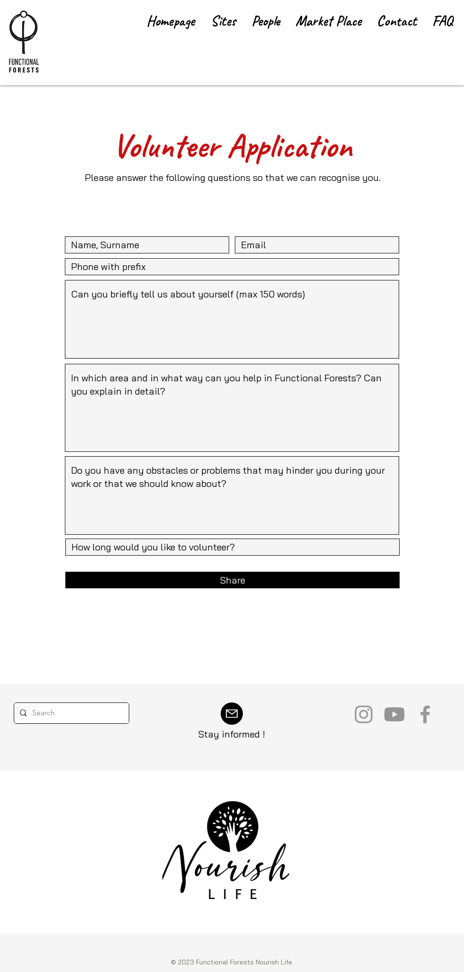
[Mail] (232, 713)
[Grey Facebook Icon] (425, 714)
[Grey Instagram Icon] (363, 714)
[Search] (70, 713)
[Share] (232, 580)
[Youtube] (394, 714)
